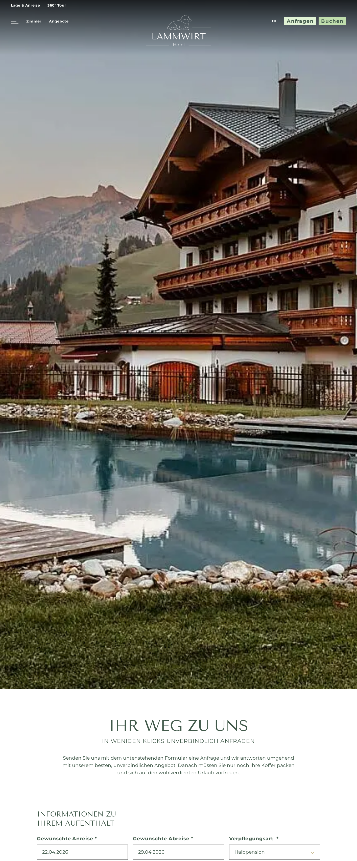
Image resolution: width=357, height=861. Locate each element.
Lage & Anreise (25, 5)
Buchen (332, 21)
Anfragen (300, 21)
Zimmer (33, 21)
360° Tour (56, 5)
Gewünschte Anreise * (67, 839)
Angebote (58, 21)
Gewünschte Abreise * (163, 839)
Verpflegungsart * (254, 839)
